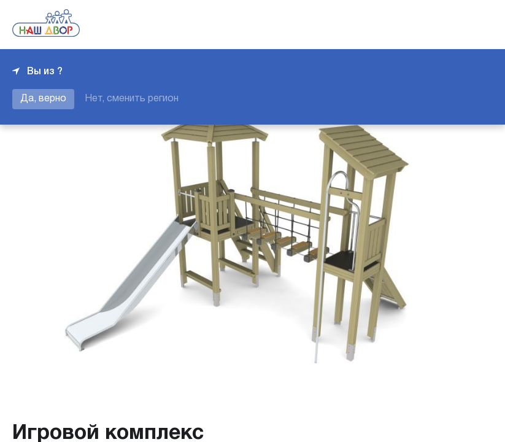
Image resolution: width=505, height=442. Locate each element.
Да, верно (43, 99)
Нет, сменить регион (132, 99)
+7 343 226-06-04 (451, 24)
